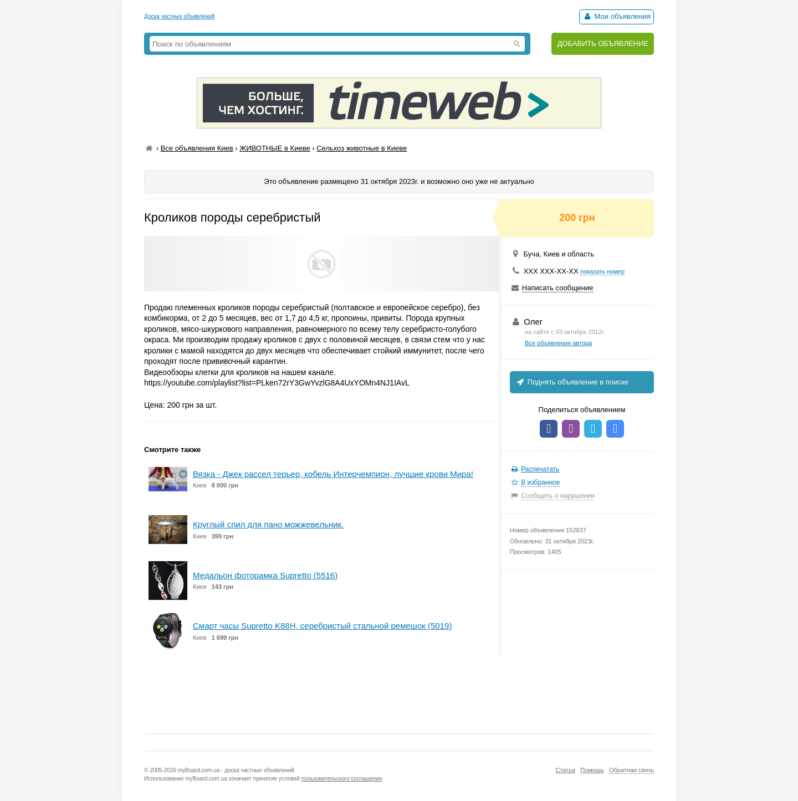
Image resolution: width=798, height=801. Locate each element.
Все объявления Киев (197, 148)
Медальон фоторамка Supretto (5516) (265, 575)
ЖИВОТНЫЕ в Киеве (274, 148)
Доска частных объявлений (179, 16)
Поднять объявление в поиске (571, 382)
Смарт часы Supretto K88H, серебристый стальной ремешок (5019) (322, 625)
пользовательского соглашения (341, 779)
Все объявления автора (558, 343)
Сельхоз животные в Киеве (361, 148)
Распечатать (540, 469)
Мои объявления (616, 16)
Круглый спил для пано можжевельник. (268, 524)
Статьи (565, 770)
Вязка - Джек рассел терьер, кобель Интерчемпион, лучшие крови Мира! (333, 474)
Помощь (592, 770)
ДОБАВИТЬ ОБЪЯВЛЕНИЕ (602, 43)
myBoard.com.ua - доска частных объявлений (236, 770)
